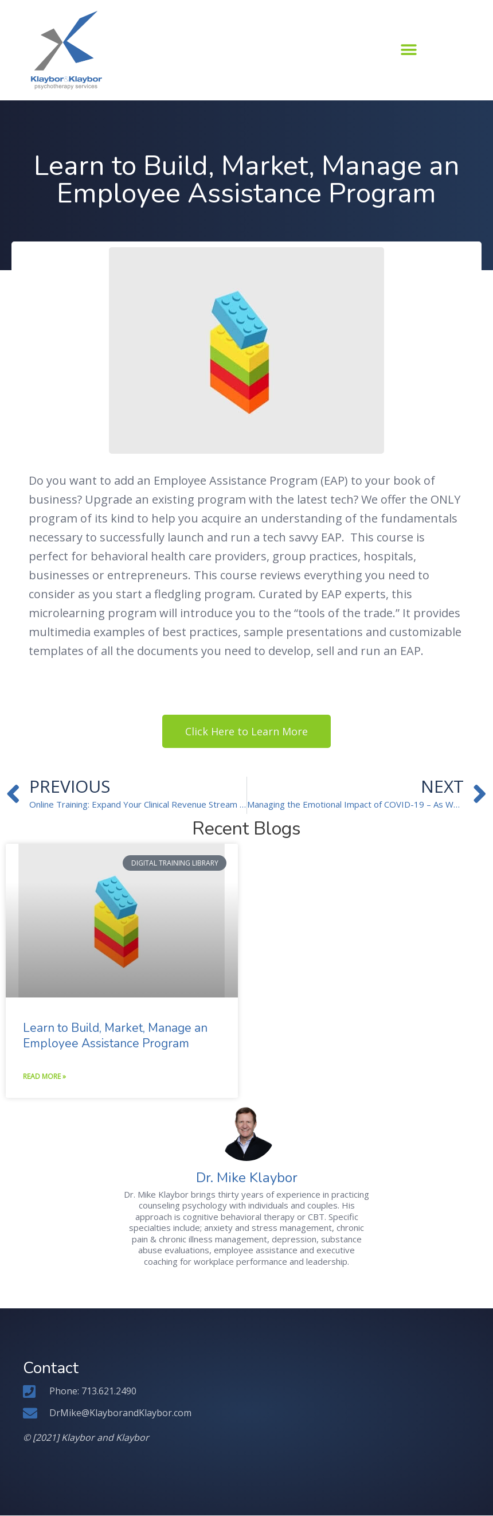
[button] (408, 50)
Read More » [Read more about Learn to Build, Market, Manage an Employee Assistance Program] (44, 1077)
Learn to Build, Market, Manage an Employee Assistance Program (115, 1035)
